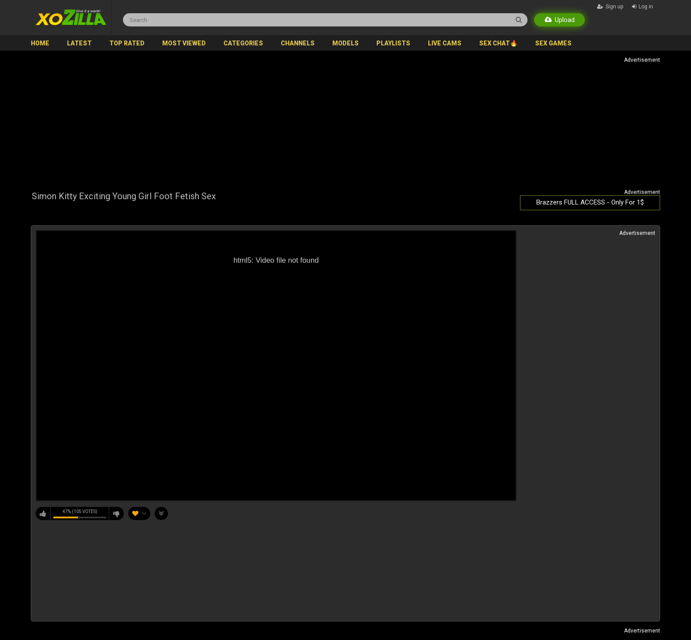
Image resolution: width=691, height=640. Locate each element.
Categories (243, 43)
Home (40, 43)
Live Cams (444, 43)
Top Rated (127, 43)
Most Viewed (184, 43)
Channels (298, 43)
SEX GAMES (553, 43)
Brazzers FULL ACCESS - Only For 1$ (590, 202)
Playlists (393, 43)
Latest (79, 43)
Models (345, 43)
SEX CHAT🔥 (498, 43)
